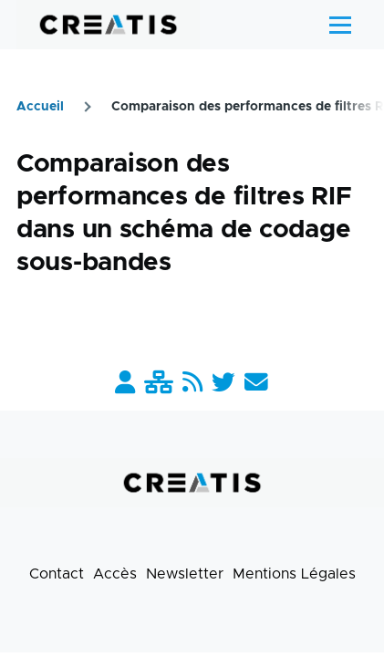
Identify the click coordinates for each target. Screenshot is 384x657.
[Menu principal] (340, 24)
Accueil (40, 106)
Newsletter (184, 574)
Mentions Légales (294, 574)
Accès (115, 574)
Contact (56, 574)
